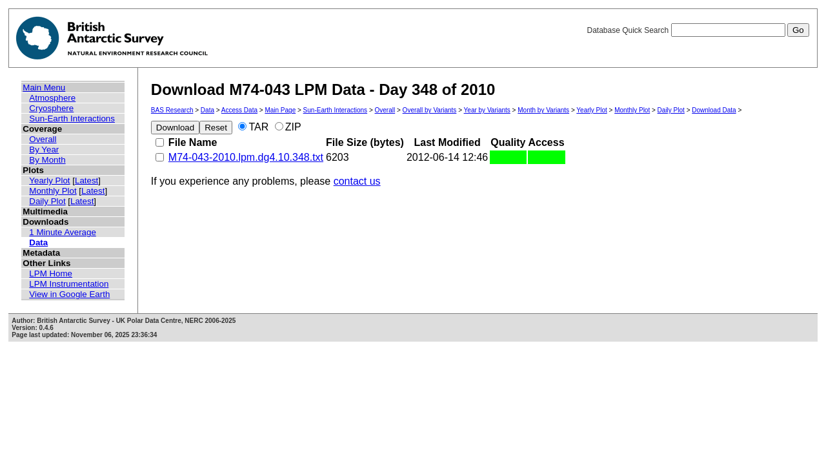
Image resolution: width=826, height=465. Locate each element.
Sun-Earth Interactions (72, 118)
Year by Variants (487, 110)
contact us (357, 181)
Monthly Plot (52, 191)
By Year (44, 149)
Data (38, 242)
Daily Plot (47, 201)
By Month (47, 160)
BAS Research (172, 110)
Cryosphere (51, 108)
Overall (42, 139)
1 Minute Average (62, 232)
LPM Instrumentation (68, 284)
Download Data (714, 110)
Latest (86, 180)
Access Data (239, 110)
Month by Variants (543, 110)
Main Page (280, 110)
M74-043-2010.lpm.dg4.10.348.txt (245, 157)
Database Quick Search (698, 30)
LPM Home (50, 273)
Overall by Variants (430, 110)
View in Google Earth (69, 294)
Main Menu (44, 87)
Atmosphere (52, 98)
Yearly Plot (49, 180)
